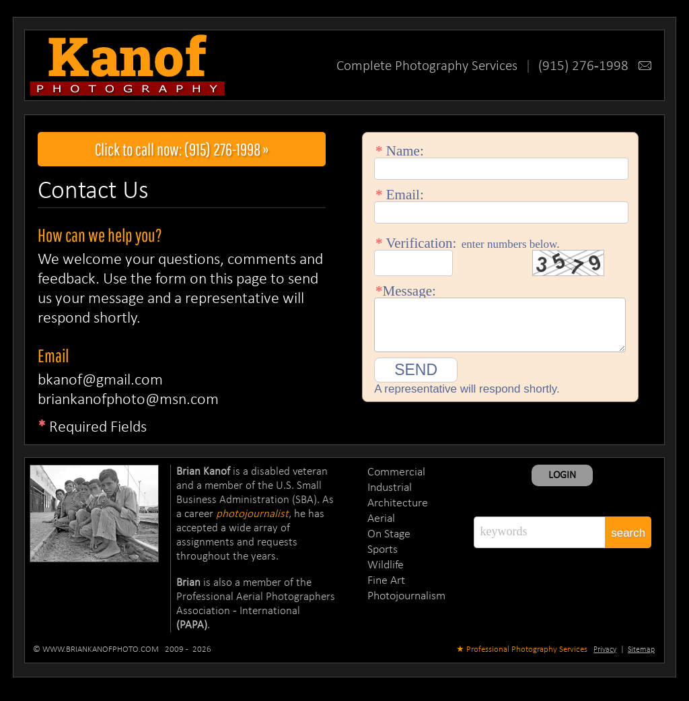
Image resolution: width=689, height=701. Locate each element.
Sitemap (641, 650)
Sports (382, 549)
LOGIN (562, 475)
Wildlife (385, 565)
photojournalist (252, 514)
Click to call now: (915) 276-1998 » (182, 149)
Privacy (604, 650)
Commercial (396, 472)
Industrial (389, 487)
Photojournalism (406, 596)
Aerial (381, 518)
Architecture (397, 503)
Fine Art (386, 580)
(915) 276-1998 (594, 66)
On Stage (388, 534)
